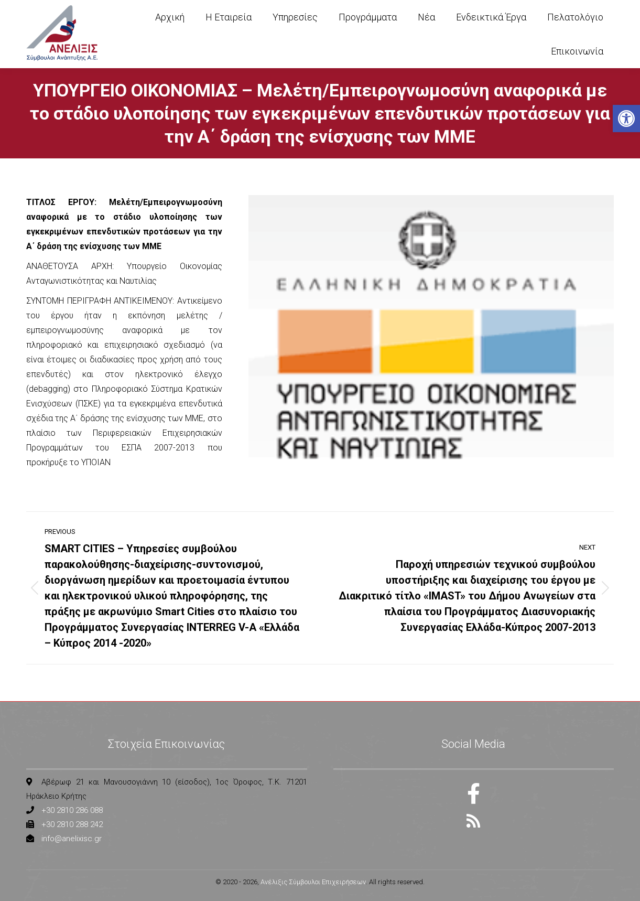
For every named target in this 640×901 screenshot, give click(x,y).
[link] (626, 118)
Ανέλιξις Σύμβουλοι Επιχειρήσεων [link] (313, 882)
